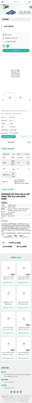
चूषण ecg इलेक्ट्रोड (22, 246)
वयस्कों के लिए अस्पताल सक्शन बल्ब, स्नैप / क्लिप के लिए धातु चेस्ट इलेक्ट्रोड (8, 328)
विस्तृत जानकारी (11, 142)
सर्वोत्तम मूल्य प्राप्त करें (8, 136)
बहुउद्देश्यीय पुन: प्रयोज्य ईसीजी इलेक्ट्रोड (8, 303)
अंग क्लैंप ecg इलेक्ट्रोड (15, 243)
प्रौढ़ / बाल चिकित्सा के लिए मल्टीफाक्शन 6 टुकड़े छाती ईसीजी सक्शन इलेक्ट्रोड (8, 354)
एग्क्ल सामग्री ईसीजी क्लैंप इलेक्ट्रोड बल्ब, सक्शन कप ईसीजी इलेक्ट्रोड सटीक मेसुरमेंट (23, 354)
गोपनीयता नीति (5, 397)
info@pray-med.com (11, 38)
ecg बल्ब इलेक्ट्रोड (7, 246)
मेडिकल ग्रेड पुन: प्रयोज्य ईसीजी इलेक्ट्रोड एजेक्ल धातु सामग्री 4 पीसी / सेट (23, 303)
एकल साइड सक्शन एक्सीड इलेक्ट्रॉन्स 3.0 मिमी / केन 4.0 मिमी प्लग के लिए (24, 328)
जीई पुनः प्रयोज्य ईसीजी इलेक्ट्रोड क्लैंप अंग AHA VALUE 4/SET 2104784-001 (8, 278)
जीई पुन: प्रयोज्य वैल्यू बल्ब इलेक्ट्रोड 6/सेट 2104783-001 (24, 278)
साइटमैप (12, 397)
